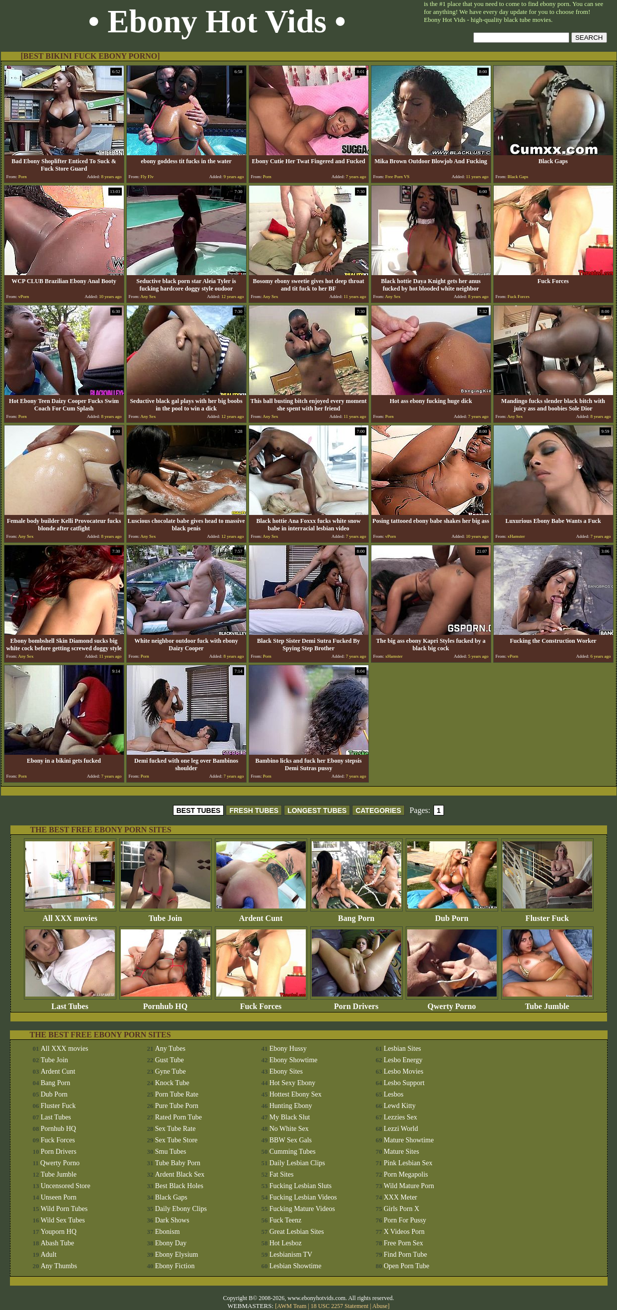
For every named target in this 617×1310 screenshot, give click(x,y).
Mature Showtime (409, 1140)
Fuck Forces (261, 1002)
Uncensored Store (65, 1186)
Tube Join (165, 914)
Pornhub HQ (165, 1002)
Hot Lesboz (285, 1243)
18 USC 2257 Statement (339, 1306)
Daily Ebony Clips (181, 1208)
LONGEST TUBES (317, 810)
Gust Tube (169, 1060)
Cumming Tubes (292, 1151)
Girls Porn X (402, 1208)
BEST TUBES (198, 810)
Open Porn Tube (407, 1266)
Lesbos (394, 1094)
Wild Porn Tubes (64, 1208)
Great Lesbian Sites (296, 1231)
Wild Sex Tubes (63, 1220)
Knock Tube (172, 1083)
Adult (49, 1254)
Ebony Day (170, 1243)
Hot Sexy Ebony (292, 1083)
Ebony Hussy (288, 1048)
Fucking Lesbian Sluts (300, 1186)
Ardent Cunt (261, 914)
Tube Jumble (547, 1002)
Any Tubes (170, 1048)
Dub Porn (452, 914)
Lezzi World (401, 1128)
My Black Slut (289, 1117)
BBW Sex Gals (290, 1140)
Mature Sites (401, 1151)
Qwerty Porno (452, 1002)
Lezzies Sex (400, 1117)
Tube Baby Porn (177, 1163)
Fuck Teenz (285, 1220)
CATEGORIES (378, 810)
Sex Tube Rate (175, 1128)
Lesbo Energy (403, 1060)
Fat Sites (281, 1174)
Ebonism (167, 1231)
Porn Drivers (356, 1002)
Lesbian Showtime (295, 1266)
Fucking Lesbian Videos (303, 1197)
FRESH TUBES (253, 810)
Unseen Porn (59, 1197)
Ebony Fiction (175, 1266)
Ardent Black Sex (180, 1174)
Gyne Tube (170, 1071)
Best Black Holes (179, 1186)
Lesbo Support (404, 1083)
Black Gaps (171, 1197)
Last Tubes (70, 1002)
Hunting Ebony (290, 1105)
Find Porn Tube (405, 1254)
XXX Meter (400, 1197)
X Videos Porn (404, 1231)
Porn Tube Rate (176, 1094)
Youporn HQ (59, 1231)
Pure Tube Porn (176, 1105)
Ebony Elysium (176, 1254)
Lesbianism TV (290, 1254)
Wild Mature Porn (409, 1186)
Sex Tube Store (176, 1140)
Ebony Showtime (293, 1060)
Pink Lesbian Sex (408, 1163)
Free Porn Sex (403, 1243)
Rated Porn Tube (178, 1117)
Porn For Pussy (405, 1220)
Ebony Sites (286, 1071)
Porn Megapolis (406, 1174)
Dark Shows (172, 1220)
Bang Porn (356, 914)
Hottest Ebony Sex (295, 1094)
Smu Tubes (170, 1151)
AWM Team (292, 1306)
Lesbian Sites (402, 1048)
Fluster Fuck (547, 914)
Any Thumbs (59, 1266)
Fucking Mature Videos (302, 1208)
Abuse (380, 1306)
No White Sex (289, 1128)
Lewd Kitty (400, 1105)
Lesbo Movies (404, 1071)
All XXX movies (70, 914)
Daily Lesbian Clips (297, 1163)
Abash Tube (57, 1243)
